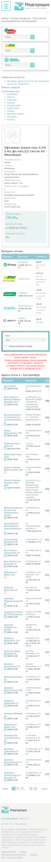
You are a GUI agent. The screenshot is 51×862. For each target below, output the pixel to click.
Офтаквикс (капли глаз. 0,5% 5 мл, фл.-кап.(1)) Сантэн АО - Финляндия (28, 82)
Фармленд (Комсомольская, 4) (12, 760)
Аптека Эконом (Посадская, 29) (11, 540)
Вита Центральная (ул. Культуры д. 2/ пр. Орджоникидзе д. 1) (13, 418)
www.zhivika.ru (24, 278)
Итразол (11, 119)
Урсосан (10, 96)
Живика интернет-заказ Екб (12, 444)
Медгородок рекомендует (13, 854)
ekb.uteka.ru (23, 262)
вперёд (44, 788)
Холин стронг (13, 108)
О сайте (33, 854)
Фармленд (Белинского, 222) (12, 639)
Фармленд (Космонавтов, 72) (12, 665)
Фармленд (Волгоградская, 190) (13, 688)
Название (8, 380)
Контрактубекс (14, 105)
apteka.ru (22, 318)
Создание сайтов (9, 818)
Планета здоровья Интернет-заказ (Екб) (12, 482)
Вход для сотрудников (12, 857)
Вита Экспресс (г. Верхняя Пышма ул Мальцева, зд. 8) (12, 399)
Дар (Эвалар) (10, 386)
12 (35, 788)
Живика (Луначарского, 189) (13, 431)
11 (31, 788)
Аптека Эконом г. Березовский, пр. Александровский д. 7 (13, 527)
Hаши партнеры (8, 851)
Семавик (11, 110)
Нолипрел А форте (15, 113)
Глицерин (11, 102)
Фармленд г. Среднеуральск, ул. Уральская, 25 (12, 775)
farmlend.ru (23, 293)
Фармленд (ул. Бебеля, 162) (10, 573)
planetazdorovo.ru (25, 305)
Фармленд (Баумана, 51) (13, 677)
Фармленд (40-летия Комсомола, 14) (12, 737)
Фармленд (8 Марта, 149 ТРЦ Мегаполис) (13, 613)
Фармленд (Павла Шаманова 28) (12, 652)
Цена (48, 380)
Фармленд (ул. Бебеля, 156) (10, 725)
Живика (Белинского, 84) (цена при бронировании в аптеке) (13, 511)
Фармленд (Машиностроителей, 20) (13, 600)
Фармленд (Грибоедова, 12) (11, 701)
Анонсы (23, 851)
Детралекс (12, 116)
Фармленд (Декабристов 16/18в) (10, 627)
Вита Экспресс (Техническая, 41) (12, 551)
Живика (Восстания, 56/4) (13, 455)
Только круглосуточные (20, 346)
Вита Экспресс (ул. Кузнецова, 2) (12, 562)
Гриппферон (12, 94)
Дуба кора (12, 99)
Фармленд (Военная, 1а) (13, 714)
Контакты (31, 380)
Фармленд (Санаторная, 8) (11, 750)
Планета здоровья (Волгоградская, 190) (13, 468)
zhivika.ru (29, 443)
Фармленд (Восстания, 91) (11, 588)
